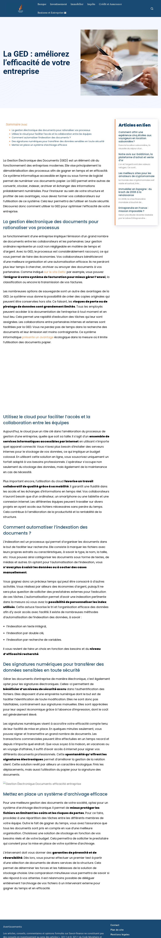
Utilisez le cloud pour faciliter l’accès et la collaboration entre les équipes (52, 134)
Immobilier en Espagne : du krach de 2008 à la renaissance (135, 192)
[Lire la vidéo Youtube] (56, 379)
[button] (152, 8)
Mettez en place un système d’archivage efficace (39, 145)
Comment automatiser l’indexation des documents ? (41, 137)
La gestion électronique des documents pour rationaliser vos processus (51, 130)
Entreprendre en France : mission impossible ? (133, 209)
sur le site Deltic (55, 272)
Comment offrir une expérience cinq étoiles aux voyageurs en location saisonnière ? (135, 136)
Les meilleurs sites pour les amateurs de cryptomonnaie (136, 175)
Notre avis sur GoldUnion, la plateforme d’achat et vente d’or (136, 157)
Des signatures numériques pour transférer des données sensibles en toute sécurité (58, 141)
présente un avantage (37, 337)
